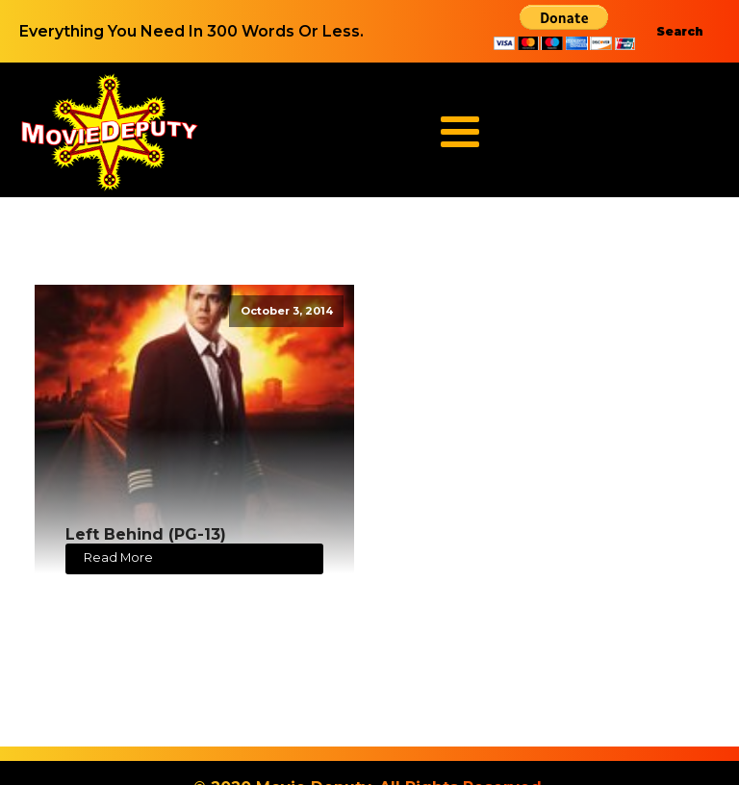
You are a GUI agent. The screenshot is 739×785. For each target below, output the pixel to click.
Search (679, 31)
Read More (118, 557)
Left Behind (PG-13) (145, 534)
